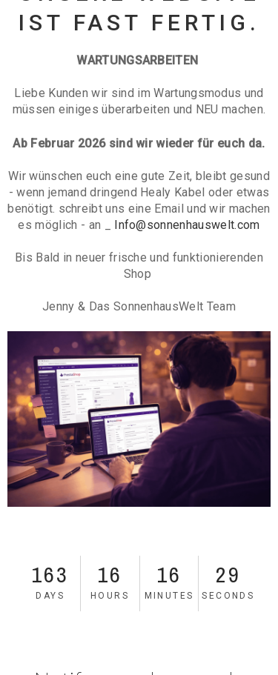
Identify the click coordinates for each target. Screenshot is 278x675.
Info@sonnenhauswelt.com (186, 225)
